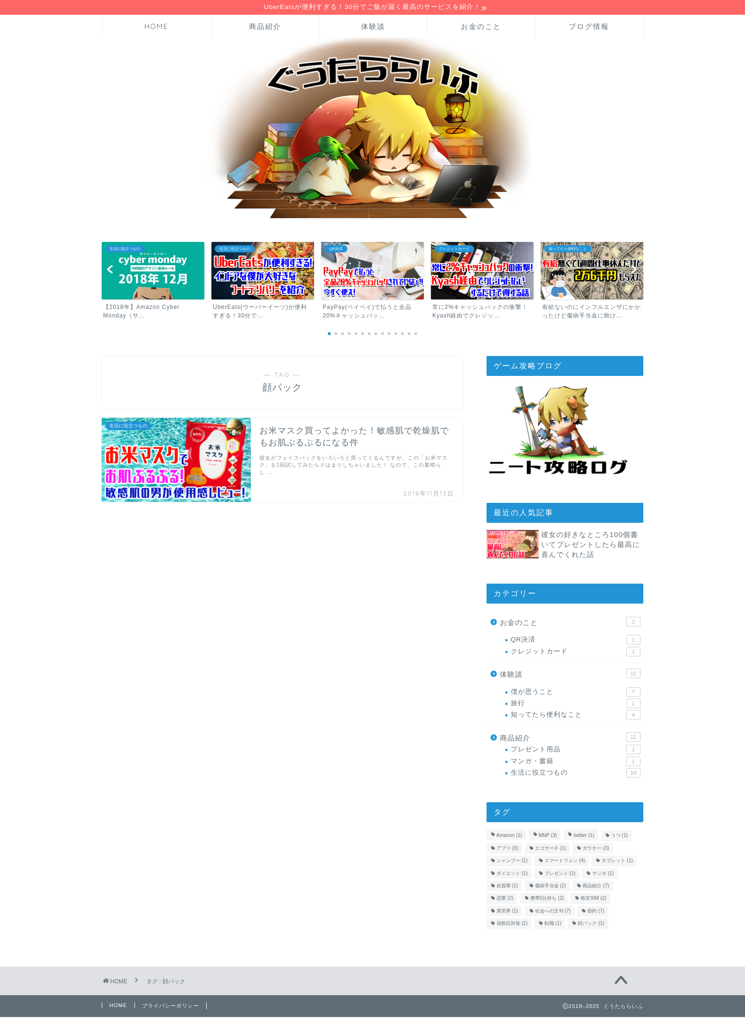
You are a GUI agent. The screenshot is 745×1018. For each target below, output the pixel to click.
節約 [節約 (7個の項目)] (595, 911)
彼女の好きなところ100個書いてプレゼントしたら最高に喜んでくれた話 (590, 545)
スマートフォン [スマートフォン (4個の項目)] (564, 861)
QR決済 (575, 640)
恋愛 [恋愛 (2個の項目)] (505, 899)
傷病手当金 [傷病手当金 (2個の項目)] (550, 886)
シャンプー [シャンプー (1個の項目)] (512, 861)
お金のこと (481, 27)
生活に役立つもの (575, 773)
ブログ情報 (589, 27)
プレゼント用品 (575, 750)
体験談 (373, 27)
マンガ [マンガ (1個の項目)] (603, 874)
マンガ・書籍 (575, 762)
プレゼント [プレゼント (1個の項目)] (560, 874)
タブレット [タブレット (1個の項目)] (617, 861)
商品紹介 (265, 27)
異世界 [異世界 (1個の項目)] (507, 911)
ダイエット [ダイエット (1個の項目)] (512, 874)
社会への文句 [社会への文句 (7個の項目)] (553, 911)
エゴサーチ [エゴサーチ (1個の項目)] (550, 849)
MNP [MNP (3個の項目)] (548, 836)
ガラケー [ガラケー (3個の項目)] (596, 849)
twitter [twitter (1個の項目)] (583, 836)
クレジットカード (575, 652)
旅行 (575, 704)
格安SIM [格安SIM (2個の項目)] (593, 899)
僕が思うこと (575, 693)
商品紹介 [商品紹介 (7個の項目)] (596, 886)
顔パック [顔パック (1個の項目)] (591, 924)
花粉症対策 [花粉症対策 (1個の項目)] (512, 924)
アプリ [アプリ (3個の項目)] (507, 849)
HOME (156, 27)
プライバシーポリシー (170, 1006)
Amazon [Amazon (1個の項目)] (509, 836)
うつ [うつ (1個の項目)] (619, 836)
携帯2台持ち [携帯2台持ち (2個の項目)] (547, 899)
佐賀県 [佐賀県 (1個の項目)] (507, 886)
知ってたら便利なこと (575, 715)
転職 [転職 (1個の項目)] (553, 924)
